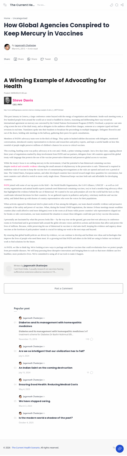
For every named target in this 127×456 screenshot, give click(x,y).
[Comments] (89, 340)
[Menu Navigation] (5, 5)
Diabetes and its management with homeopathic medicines (50, 325)
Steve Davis (23, 101)
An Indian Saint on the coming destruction (45, 368)
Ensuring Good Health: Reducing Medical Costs (48, 385)
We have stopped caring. (35, 402)
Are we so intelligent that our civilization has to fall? (52, 352)
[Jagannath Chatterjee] (25, 46)
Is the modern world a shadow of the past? (46, 418)
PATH (6, 186)
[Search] (116, 5)
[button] (111, 5)
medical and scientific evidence (24, 167)
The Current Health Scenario (23, 5)
